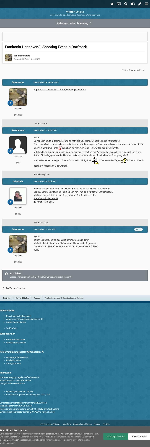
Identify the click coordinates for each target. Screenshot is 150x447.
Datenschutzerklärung (82, 424)
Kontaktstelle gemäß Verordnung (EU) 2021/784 (28, 395)
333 (18, 214)
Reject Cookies (139, 436)
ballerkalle (18, 181)
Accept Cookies (116, 436)
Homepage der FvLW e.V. (17, 357)
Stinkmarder (24, 55)
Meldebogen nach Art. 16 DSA (19, 391)
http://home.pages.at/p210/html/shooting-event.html (60, 89)
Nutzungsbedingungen (49, 434)
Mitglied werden (13, 360)
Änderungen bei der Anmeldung (72, 23)
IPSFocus (56, 424)
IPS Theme (44, 424)
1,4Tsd (18, 115)
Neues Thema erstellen (133, 70)
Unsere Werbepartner (15, 339)
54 (18, 163)
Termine (36, 59)
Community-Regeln (89, 434)
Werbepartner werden (16, 342)
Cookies (106, 424)
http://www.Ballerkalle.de (46, 198)
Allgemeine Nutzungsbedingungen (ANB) (24, 319)
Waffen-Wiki (11, 328)
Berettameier (18, 130)
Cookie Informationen (16, 322)
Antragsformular (13, 363)
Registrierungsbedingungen (18, 316)
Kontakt (97, 424)
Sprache (67, 424)
